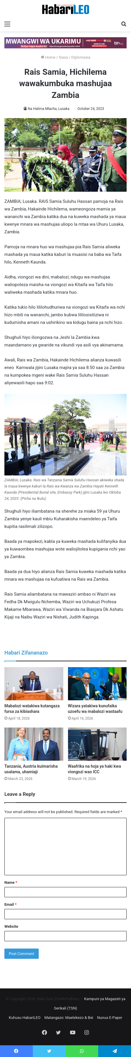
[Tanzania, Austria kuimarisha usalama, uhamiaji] (33, 744)
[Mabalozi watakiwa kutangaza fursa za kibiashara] (33, 683)
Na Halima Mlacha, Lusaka (48, 109)
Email (10, 904)
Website (11, 926)
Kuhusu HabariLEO (24, 1017)
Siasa (63, 57)
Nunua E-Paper (109, 1017)
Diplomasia (80, 57)
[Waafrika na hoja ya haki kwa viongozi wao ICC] (97, 744)
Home (48, 57)
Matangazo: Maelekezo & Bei (68, 1017)
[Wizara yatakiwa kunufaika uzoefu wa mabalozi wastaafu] (97, 683)
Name (10, 882)
